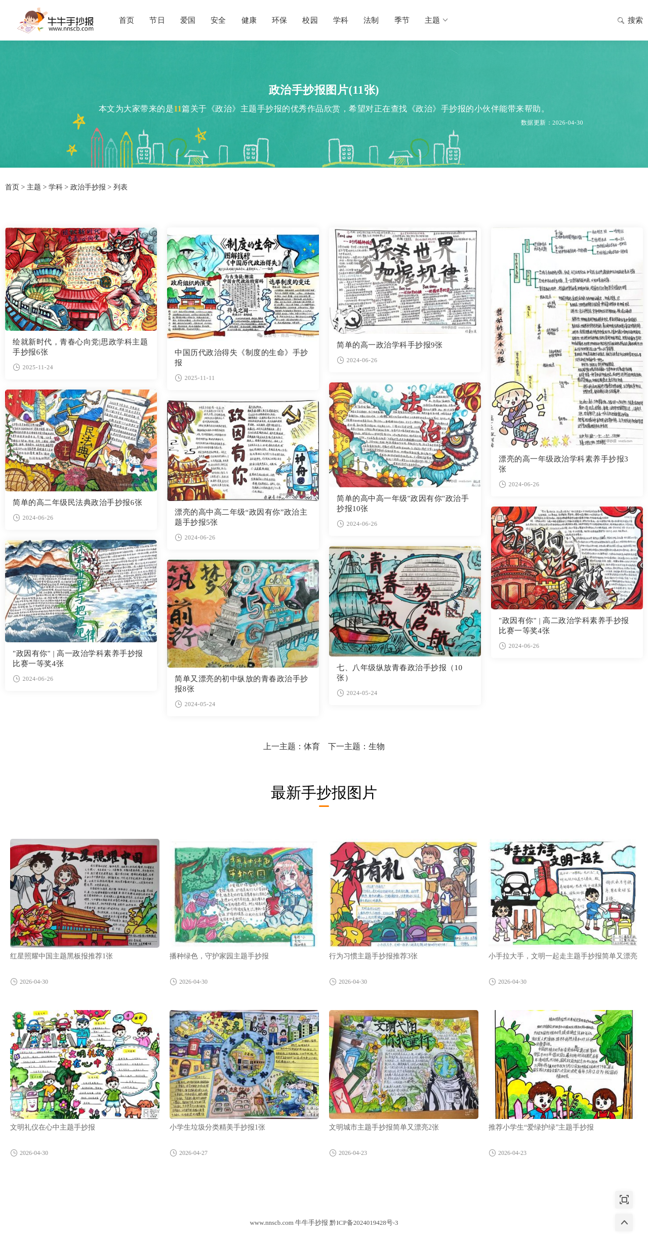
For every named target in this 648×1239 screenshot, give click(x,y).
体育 (312, 746)
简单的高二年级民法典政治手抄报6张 (77, 502)
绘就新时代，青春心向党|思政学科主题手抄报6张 (80, 347)
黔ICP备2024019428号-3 (364, 1222)
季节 (402, 20)
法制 (371, 20)
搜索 (630, 21)
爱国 (187, 20)
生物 (377, 746)
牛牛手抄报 (55, 20)
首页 (126, 20)
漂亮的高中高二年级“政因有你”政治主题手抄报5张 (241, 517)
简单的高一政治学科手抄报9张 (390, 345)
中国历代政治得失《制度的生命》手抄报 (241, 358)
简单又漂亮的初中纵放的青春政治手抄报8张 (241, 684)
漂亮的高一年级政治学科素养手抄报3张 (563, 464)
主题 (437, 20)
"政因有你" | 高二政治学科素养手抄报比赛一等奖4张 (564, 625)
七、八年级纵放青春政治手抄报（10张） (400, 673)
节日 (157, 20)
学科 (340, 20)
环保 (279, 20)
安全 (218, 20)
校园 (309, 20)
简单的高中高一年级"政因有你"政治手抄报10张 (403, 503)
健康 (249, 20)
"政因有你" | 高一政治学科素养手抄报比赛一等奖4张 (78, 658)
